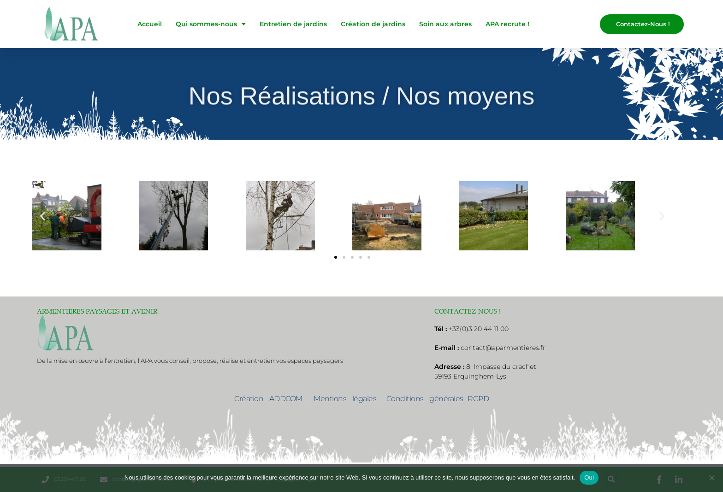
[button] (42, 216)
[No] (711, 477)
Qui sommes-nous (211, 24)
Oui (589, 477)
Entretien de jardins (293, 24)
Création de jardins (373, 24)
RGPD (478, 398)
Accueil (149, 24)
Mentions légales (342, 398)
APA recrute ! (507, 24)
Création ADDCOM (268, 398)
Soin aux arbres (445, 24)
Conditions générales (424, 398)
